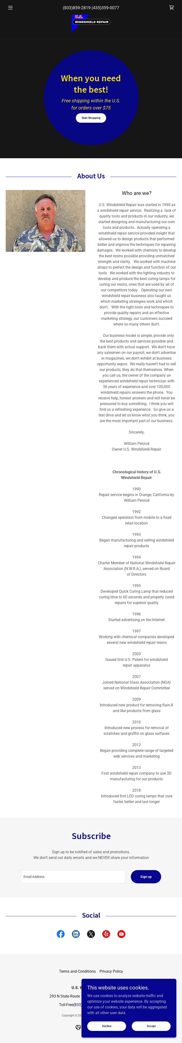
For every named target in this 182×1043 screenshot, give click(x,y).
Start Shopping (91, 118)
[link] (171, 7)
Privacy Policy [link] (111, 971)
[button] (18, 7)
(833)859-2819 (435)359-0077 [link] (91, 7)
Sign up (146, 877)
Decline (106, 1026)
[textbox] (73, 876)
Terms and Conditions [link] (77, 971)
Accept (151, 1026)
